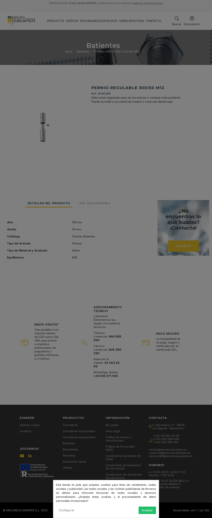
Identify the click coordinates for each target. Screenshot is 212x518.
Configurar (66, 510)
